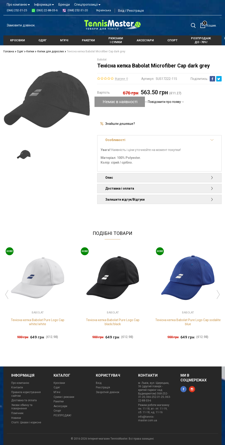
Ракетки (59, 401)
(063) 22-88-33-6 (47, 10)
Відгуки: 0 (121, 78)
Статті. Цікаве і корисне (26, 422)
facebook (183, 389)
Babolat (102, 59)
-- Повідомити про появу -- (164, 102)
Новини (16, 418)
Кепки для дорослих (51, 51)
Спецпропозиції (87, 4)
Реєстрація (135, 10)
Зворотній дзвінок (107, 392)
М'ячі (57, 392)
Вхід (121, 10)
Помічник (17, 413)
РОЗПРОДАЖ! (62, 415)
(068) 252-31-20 (78, 10)
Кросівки (59, 383)
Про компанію (18, 4)
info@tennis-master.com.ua (147, 418)
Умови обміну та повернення (21, 406)
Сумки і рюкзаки (64, 397)
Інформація (44, 4)
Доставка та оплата (24, 400)
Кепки (31, 51)
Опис (159, 177)
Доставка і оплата (159, 188)
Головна (9, 51)
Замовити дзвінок (21, 25)
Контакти (17, 387)
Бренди (64, 4)
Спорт (57, 410)
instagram (192, 389)
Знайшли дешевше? (120, 123)
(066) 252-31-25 (17, 10)
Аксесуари (60, 406)
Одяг (21, 51)
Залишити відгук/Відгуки (159, 199)
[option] (24, 154)
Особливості (159, 140)
